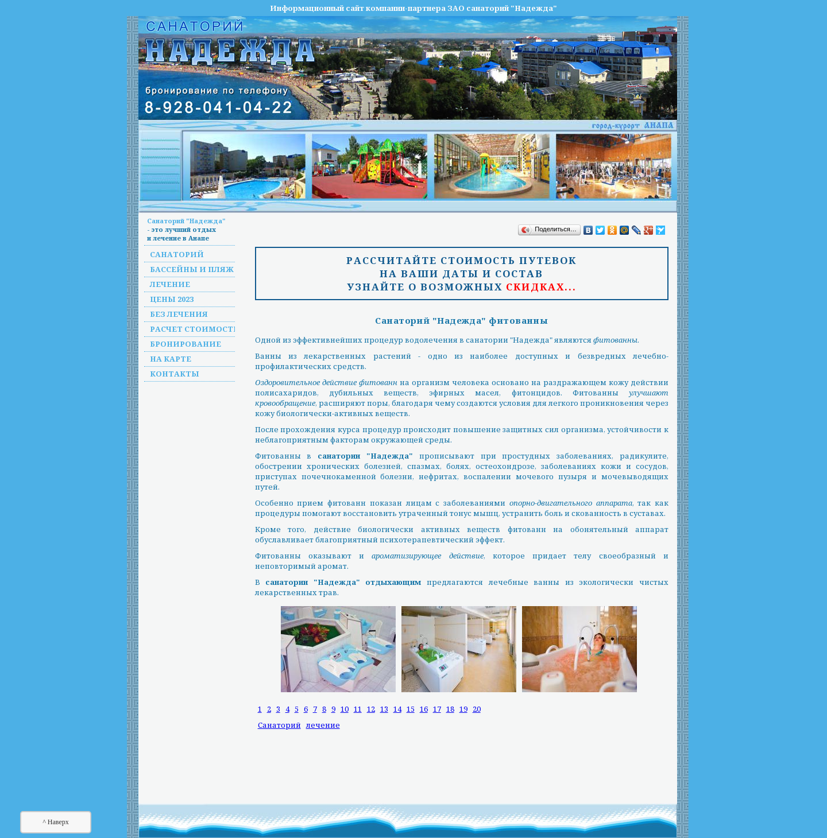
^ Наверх (55, 822)
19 (463, 709)
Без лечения (179, 314)
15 (411, 709)
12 (371, 709)
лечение (323, 725)
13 (384, 709)
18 (450, 709)
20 (477, 709)
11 (358, 709)
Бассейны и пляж (192, 269)
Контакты (174, 373)
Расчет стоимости (195, 329)
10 (345, 709)
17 (437, 709)
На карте (170, 359)
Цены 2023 (172, 299)
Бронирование (185, 344)
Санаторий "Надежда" (186, 220)
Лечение (170, 284)
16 (424, 709)
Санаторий (177, 254)
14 (397, 709)
